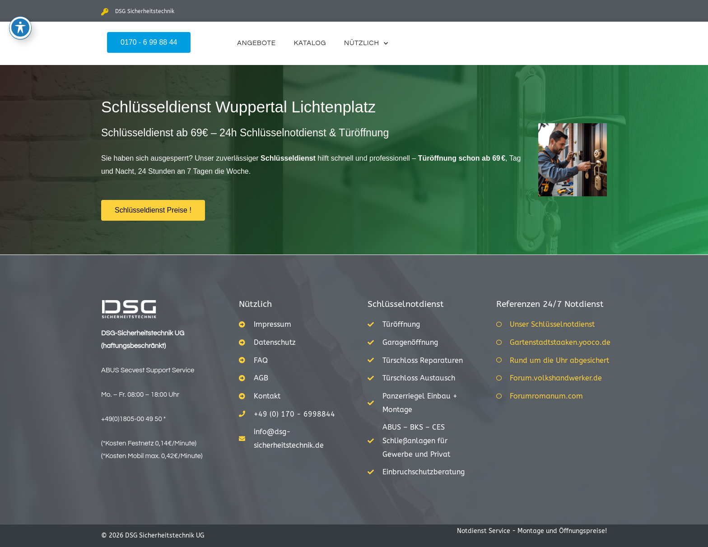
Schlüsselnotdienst (406, 304)
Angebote (256, 43)
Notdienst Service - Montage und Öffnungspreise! (532, 531)
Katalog (310, 43)
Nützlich (366, 44)
